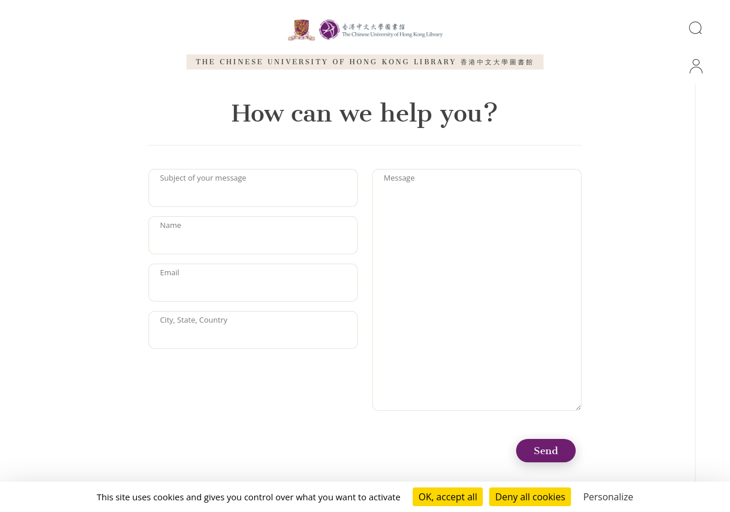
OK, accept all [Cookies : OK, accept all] (447, 496)
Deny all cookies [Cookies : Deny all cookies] (530, 496)
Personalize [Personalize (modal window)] (608, 496)
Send (546, 450)
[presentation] (237, 381)
